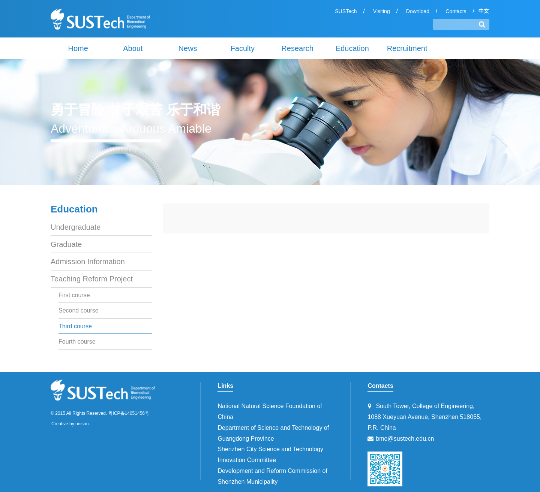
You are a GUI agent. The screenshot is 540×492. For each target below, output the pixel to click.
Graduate (66, 244)
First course (74, 295)
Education (352, 48)
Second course (78, 310)
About (132, 48)
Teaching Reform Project (92, 279)
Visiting (381, 11)
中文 (483, 11)
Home (78, 48)
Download (417, 11)
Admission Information (88, 261)
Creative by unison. (70, 423)
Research (297, 48)
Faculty (243, 48)
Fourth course (77, 341)
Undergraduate (75, 227)
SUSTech (346, 11)
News (187, 48)
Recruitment (407, 48)
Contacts (456, 11)
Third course (75, 326)
